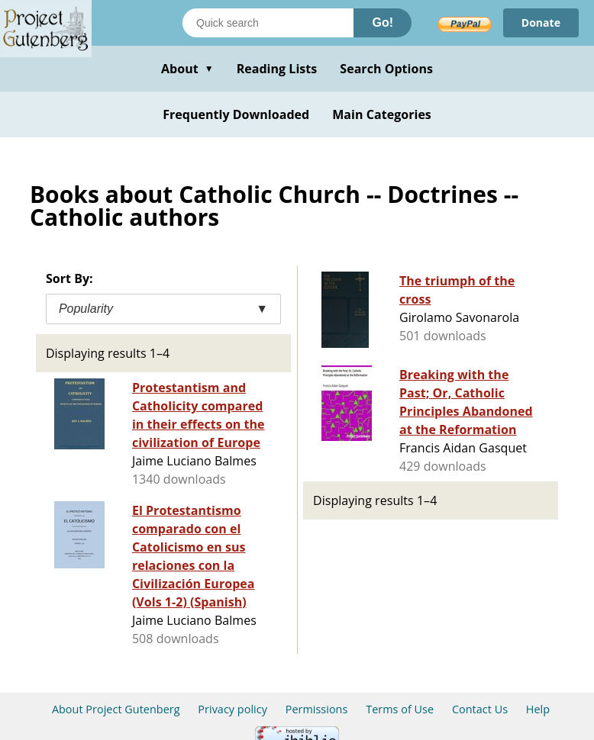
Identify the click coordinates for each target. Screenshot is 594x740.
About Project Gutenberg (116, 709)
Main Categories (381, 114)
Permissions (317, 709)
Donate (540, 22)
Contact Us (480, 709)
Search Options (386, 68)
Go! (382, 22)
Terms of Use (400, 709)
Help (538, 709)
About (187, 69)
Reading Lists (277, 68)
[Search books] (267, 22)
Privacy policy (232, 709)
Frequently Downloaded (236, 114)
